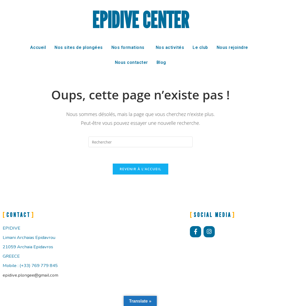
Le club (200, 47)
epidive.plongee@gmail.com (30, 275)
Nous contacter (131, 62)
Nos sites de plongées (78, 47)
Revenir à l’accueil (140, 168)
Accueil (38, 47)
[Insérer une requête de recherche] (140, 142)
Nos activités (170, 47)
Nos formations (128, 47)
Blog (161, 62)
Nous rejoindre (232, 47)
